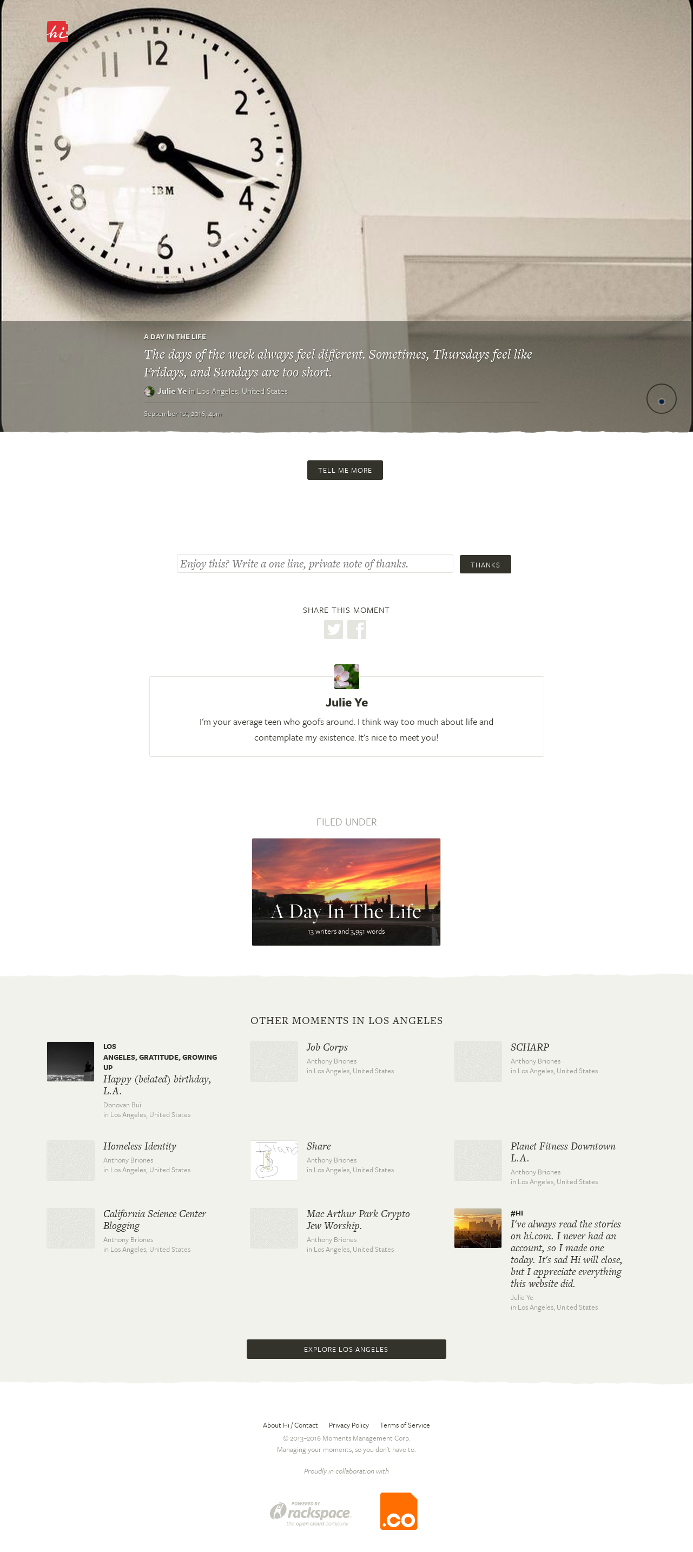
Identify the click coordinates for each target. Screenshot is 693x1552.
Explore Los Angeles (346, 1349)
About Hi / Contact (290, 1424)
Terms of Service (405, 1424)
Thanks (485, 564)
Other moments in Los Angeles (346, 1020)
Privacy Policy (349, 1424)
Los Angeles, (242, 391)
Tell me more (345, 470)
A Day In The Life (175, 336)
